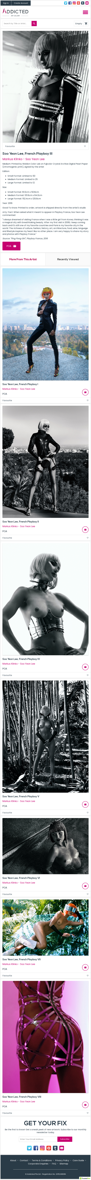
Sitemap (64, 1163)
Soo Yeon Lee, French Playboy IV (21, 659)
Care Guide (78, 1160)
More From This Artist (23, 259)
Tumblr (82, 3)
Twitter (65, 3)
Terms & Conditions (42, 1160)
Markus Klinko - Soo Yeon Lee (23, 159)
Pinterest (78, 3)
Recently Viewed (68, 259)
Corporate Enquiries (38, 1163)
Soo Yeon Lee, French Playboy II (20, 521)
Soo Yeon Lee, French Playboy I (20, 384)
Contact (87, 3)
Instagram (74, 3)
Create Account (21, 3)
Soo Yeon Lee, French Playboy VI (21, 878)
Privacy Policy (62, 1160)
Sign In (6, 3)
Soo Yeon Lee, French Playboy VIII (21, 1097)
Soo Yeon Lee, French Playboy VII (21, 959)
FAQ (54, 1163)
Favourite (45, 146)
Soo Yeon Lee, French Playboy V (20, 796)
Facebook (69, 3)
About (13, 1160)
